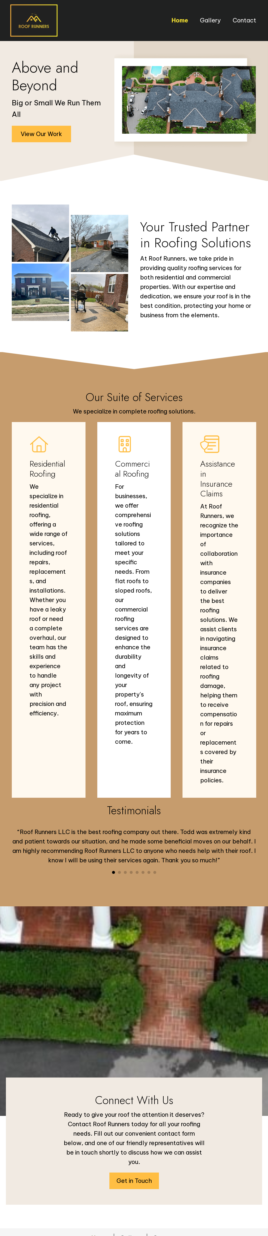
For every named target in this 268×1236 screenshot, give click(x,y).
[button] (41, 134)
